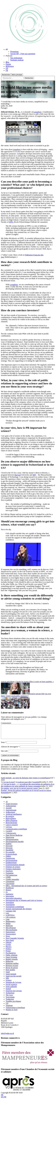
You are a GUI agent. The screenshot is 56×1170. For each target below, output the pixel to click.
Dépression (10, 840)
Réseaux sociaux (12, 968)
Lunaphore (37, 112)
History (8, 893)
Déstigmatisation (12, 842)
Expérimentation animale (15, 867)
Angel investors (11, 807)
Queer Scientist (11, 960)
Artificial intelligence (14, 817)
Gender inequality (12, 882)
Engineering (10, 861)
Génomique (10, 884)
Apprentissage (11, 813)
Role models (10, 973)
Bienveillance (11, 821)
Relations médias (12, 966)
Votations (9, 1008)
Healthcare (10, 891)
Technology (10, 996)
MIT (34, 475)
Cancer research (12, 828)
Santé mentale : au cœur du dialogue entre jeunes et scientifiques (25, 781)
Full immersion (11, 878)
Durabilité (9, 853)
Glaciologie (10, 886)
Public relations (11, 958)
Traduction (10, 1002)
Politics (8, 952)
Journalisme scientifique (15, 909)
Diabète (9, 846)
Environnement (11, 863)
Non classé (10, 943)
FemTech (9, 874)
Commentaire (6, 723)
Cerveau (9, 830)
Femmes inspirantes (13, 872)
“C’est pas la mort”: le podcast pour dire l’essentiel (20, 785)
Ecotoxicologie (11, 857)
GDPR (8, 880)
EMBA (8, 859)
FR (2, 1098)
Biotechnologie (11, 825)
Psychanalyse (11, 956)
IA (7, 895)
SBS (7, 981)
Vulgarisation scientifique (15, 1010)
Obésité (8, 945)
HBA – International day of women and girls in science (26, 888)
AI (7, 804)
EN (2, 1100)
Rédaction (9, 964)
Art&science (10, 815)
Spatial (8, 991)
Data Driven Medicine (14, 838)
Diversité (9, 849)
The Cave (9, 998)
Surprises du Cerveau (14, 994)
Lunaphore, (14, 285)
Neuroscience (11, 937)
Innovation (10, 899)
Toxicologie (10, 1000)
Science (9, 983)
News (8, 939)
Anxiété (9, 811)
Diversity (9, 851)
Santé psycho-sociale (13, 979)
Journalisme (10, 907)
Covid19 (9, 834)
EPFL (11, 222)
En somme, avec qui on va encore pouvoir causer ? (20, 791)
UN (7, 1006)
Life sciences (10, 920)
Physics (8, 949)
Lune (8, 922)
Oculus (8, 947)
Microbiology (11, 930)
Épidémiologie (11, 865)
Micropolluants (11, 933)
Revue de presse (12, 970)
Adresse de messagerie (10, 749)
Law (7, 916)
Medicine (9, 928)
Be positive (10, 819)
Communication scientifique (16, 832)
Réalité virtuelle (12, 962)
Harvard (18, 475)
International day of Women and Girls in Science (24, 903)
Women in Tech (11, 1012)
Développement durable (15, 844)
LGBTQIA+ (10, 918)
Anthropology (11, 809)
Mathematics (10, 924)
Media (8, 926)
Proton (8, 954)
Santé (8, 975)
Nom (3, 745)
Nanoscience (10, 935)
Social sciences (11, 987)
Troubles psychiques (13, 1004)
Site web (4, 754)
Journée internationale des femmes (19, 912)
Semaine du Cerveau (13, 985)
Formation (10, 876)
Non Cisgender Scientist (15, 941)
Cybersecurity (11, 836)
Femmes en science (13, 870)
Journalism (10, 905)
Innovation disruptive (14, 901)
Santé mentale (11, 977)
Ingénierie (9, 897)
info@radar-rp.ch (7, 1036)
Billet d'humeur (11, 823)
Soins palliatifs (11, 989)
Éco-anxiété (10, 855)
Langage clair (11, 914)
